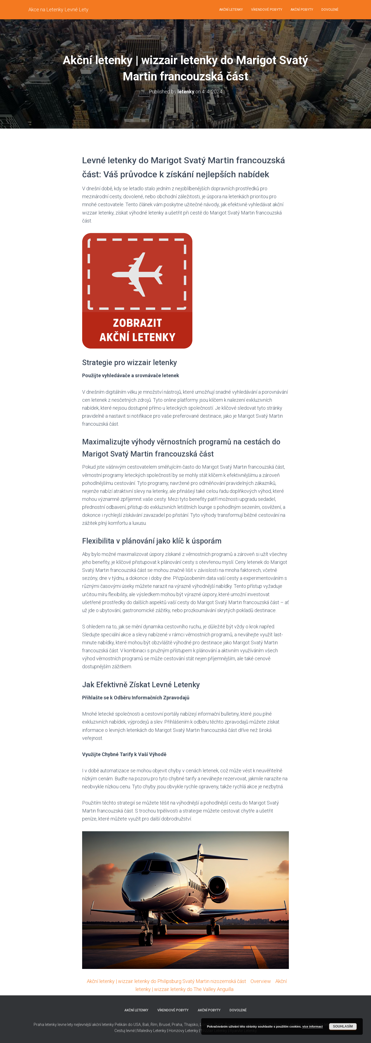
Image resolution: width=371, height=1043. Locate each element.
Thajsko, (191, 1024)
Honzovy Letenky (183, 1030)
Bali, (146, 1024)
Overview (261, 981)
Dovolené (329, 10)
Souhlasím (343, 1026)
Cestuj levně (124, 1030)
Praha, (177, 1024)
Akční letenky (231, 10)
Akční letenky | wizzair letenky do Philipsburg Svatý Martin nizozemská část (166, 981)
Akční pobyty (302, 10)
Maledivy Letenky (151, 1030)
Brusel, (164, 1024)
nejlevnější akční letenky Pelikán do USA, (108, 1024)
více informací (312, 1026)
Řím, (154, 1024)
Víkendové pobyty (266, 10)
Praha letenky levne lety (53, 1024)
